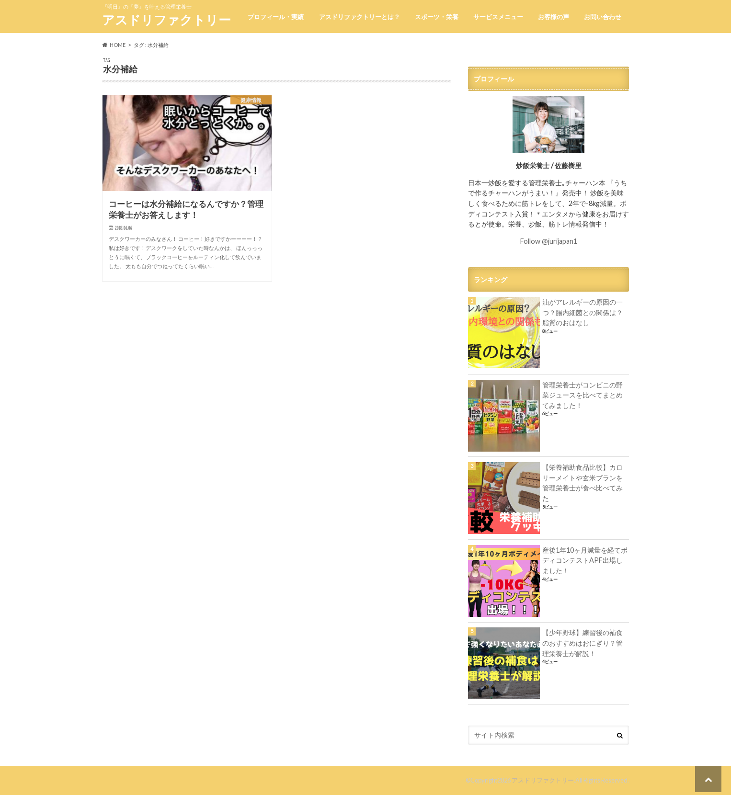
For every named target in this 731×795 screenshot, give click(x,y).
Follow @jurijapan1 (548, 241)
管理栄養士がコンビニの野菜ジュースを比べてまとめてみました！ (582, 395)
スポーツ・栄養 (436, 17)
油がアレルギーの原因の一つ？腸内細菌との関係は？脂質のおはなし (582, 312)
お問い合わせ (602, 17)
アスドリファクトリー (166, 19)
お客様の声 (553, 17)
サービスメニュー (498, 17)
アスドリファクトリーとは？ (359, 17)
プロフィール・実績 (276, 17)
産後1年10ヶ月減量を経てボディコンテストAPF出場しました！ (585, 560)
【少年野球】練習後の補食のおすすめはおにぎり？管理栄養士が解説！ (582, 642)
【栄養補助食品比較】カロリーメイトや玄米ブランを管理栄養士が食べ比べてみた (582, 482)
